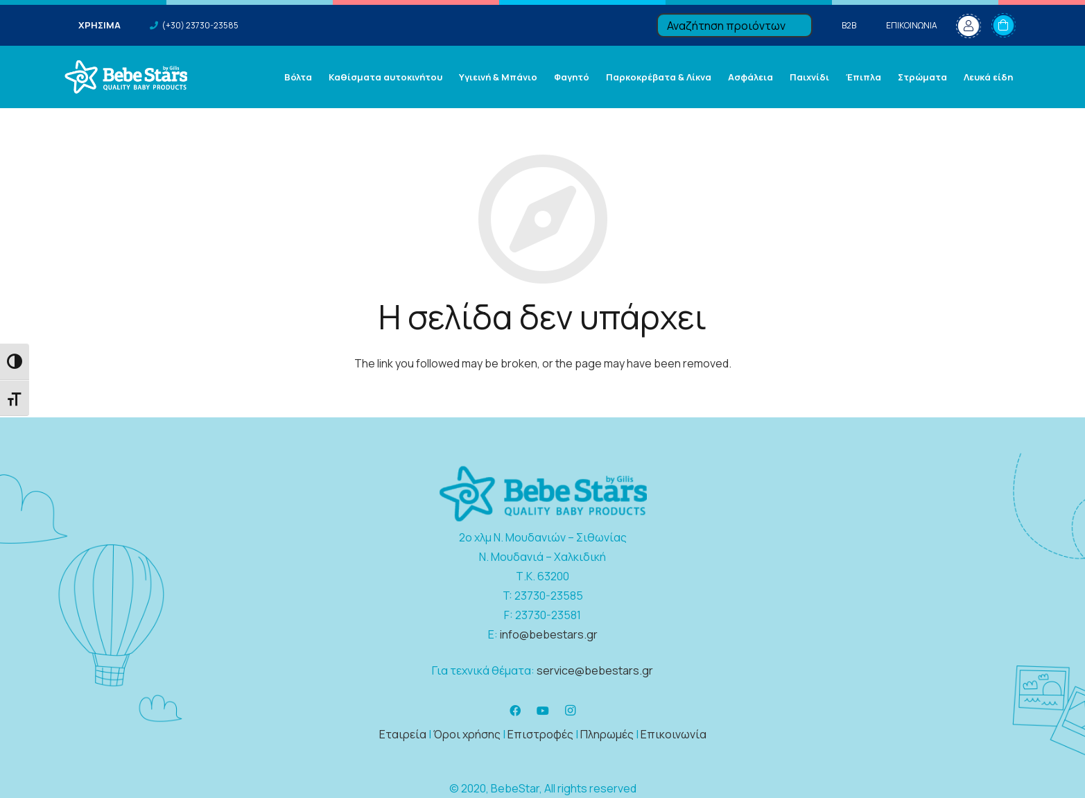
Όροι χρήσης (467, 734)
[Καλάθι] (1003, 25)
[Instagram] (570, 711)
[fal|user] (968, 25)
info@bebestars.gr (549, 634)
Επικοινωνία (673, 734)
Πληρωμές (607, 734)
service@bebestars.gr (595, 670)
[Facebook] (515, 711)
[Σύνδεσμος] (125, 77)
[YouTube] (543, 711)
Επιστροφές (540, 734)
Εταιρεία (402, 734)
